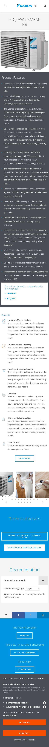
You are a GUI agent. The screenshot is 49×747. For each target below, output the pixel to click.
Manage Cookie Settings (24, 739)
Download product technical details (24, 536)
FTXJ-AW (11, 298)
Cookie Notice (9, 715)
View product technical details (24, 547)
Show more (24, 458)
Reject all (24, 733)
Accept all (24, 722)
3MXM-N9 (11, 293)
